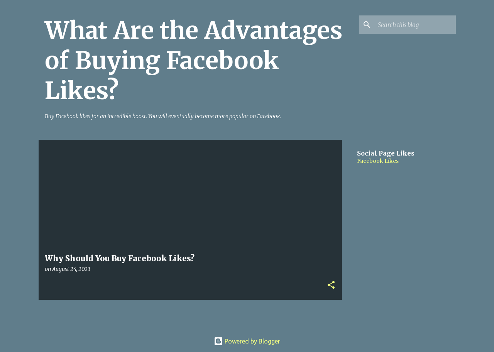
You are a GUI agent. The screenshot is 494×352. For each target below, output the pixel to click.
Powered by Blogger (247, 341)
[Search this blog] (415, 24)
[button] (331, 285)
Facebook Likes (378, 160)
